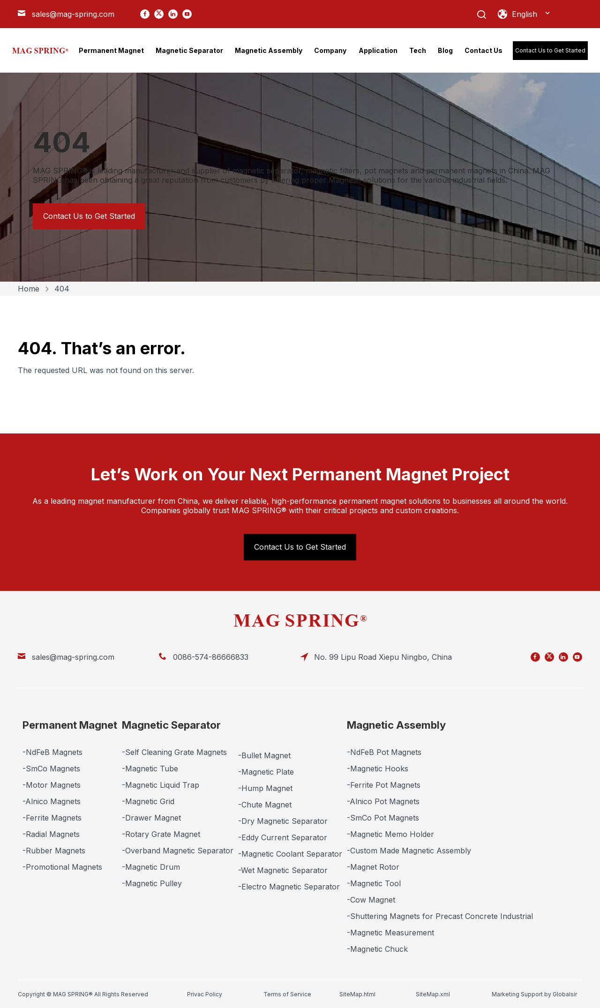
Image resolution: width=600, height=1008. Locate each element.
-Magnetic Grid (148, 801)
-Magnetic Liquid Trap (160, 785)
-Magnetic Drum (151, 867)
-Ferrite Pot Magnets (383, 785)
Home (28, 288)
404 (61, 288)
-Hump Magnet (265, 788)
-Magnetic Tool (374, 883)
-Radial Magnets (51, 834)
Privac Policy (204, 994)
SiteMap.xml (433, 994)
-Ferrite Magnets (52, 817)
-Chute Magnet (265, 804)
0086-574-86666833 (210, 657)
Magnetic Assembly (396, 725)
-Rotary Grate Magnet (161, 834)
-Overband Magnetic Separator (177, 850)
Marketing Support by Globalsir (534, 994)
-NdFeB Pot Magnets (384, 752)
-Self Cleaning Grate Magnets (174, 752)
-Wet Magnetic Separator (283, 870)
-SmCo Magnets (51, 768)
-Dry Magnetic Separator (283, 821)
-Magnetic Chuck (377, 949)
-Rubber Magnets (53, 850)
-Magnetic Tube (150, 768)
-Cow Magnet (371, 899)
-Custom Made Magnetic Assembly (409, 850)
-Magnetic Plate (266, 772)
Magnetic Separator (171, 725)
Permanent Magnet (69, 725)
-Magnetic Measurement (390, 932)
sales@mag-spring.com (73, 14)
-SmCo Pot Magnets (383, 817)
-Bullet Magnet (264, 755)
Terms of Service (287, 994)
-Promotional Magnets (62, 867)
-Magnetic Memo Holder (390, 834)
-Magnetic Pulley (152, 883)
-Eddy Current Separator (282, 837)
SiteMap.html (357, 994)
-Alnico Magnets (51, 801)
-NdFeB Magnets (52, 752)
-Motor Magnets (51, 785)
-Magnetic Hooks (377, 768)
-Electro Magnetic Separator (289, 886)
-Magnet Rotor (373, 867)
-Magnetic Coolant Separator (290, 854)
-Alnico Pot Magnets (383, 801)
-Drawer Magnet (151, 817)
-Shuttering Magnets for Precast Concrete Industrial (440, 916)
